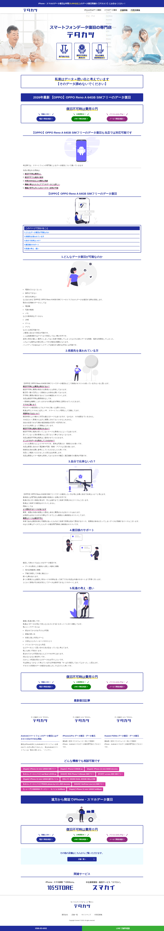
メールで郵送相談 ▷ (117, 120)
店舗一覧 (74, 917)
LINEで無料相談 (123, 928)
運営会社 (64, 917)
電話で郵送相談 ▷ (46, 120)
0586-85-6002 (41, 928)
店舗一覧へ (82, 861)
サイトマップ (86, 917)
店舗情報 (126, 11)
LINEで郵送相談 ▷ (81, 120)
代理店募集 (136, 11)
